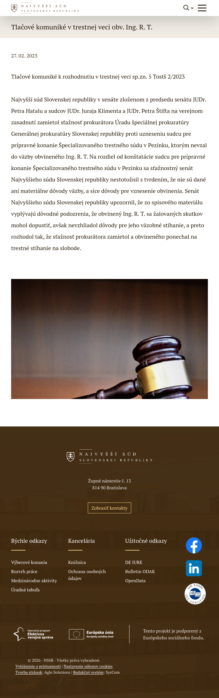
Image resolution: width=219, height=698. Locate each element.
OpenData (135, 580)
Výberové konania (29, 562)
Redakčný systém (88, 672)
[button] (202, 8)
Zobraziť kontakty (109, 508)
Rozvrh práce (24, 571)
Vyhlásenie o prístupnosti (38, 666)
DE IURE (133, 562)
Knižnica (77, 562)
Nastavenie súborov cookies (88, 666)
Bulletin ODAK (140, 571)
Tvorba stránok (28, 672)
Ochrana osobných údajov (87, 574)
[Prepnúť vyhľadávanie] (188, 8)
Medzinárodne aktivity (34, 580)
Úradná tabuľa (25, 590)
